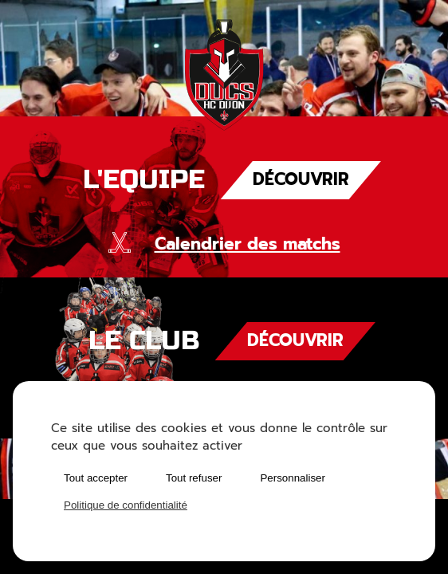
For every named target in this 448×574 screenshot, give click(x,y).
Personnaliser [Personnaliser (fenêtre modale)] (292, 478)
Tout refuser (194, 478)
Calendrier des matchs (247, 244)
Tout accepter (96, 478)
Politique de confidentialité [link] (125, 505)
